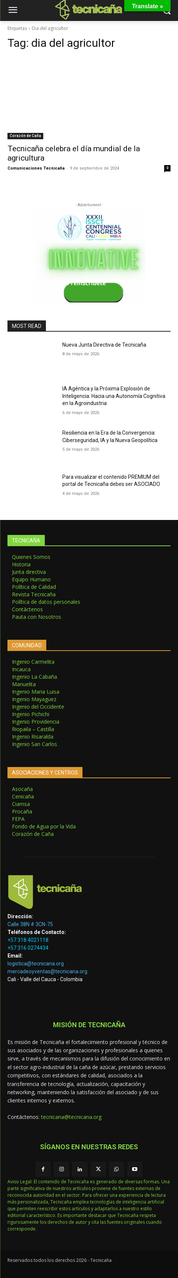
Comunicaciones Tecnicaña (36, 168)
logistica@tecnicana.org (35, 964)
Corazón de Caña (25, 136)
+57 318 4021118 (28, 940)
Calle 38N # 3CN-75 (30, 924)
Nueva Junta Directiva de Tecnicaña (104, 345)
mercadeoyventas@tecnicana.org (47, 971)
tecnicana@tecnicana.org (71, 1116)
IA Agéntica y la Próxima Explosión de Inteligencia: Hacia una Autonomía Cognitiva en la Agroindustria (113, 396)
